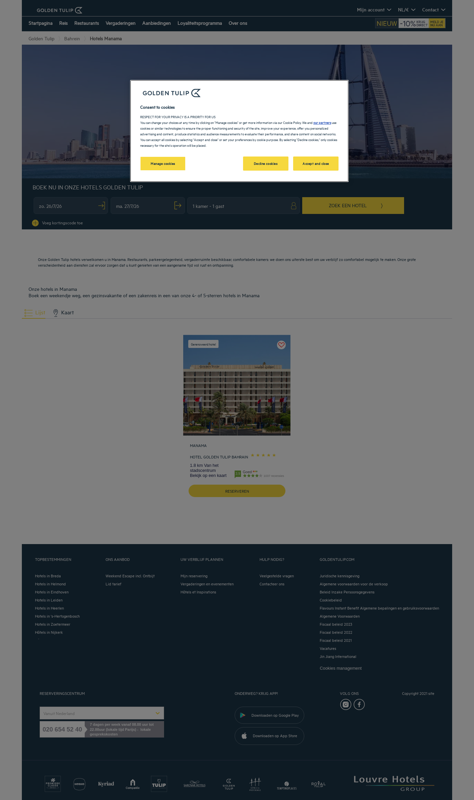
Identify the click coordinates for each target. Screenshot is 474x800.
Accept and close (316, 163)
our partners (322, 122)
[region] (239, 131)
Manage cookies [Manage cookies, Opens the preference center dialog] (163, 163)
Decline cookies (266, 163)
